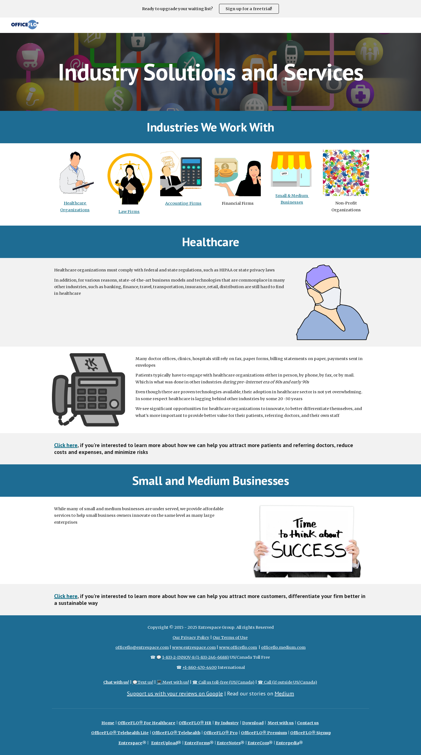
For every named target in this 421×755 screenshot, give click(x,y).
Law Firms (129, 211)
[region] (210, 9)
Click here (65, 445)
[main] (210, 72)
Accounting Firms (183, 203)
